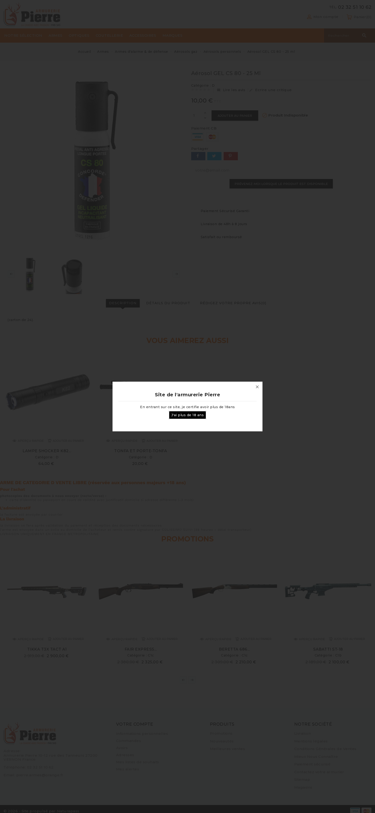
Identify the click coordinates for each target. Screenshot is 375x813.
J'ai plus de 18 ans (187, 415)
